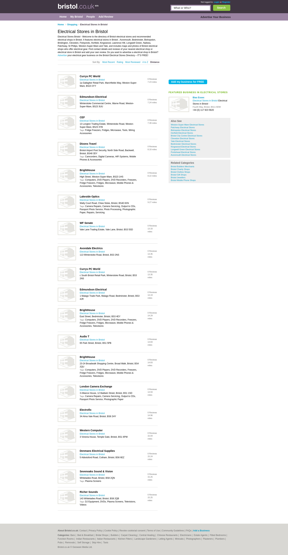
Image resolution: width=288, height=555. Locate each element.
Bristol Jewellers (178, 177)
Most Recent (108, 62)
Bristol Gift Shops (178, 175)
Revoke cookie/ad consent (132, 530)
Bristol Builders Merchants (182, 166)
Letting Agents (166, 539)
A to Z (145, 62)
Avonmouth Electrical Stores (183, 155)
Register (226, 2)
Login (216, 2)
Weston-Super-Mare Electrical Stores (187, 125)
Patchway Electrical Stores (183, 127)
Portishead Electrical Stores (183, 152)
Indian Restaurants (85, 539)
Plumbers (220, 539)
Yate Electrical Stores (180, 141)
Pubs (60, 542)
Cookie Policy (111, 530)
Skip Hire (96, 542)
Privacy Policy (95, 530)
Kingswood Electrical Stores (183, 147)
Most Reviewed (132, 62)
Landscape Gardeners (145, 539)
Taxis (105, 542)
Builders (115, 535)
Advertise (62, 55)
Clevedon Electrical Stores (183, 138)
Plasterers (208, 539)
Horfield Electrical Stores (182, 133)
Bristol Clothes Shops (180, 172)
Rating (120, 62)
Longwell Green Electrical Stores (185, 149)
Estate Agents (201, 535)
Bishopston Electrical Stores (183, 130)
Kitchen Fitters (125, 539)
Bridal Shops (102, 535)
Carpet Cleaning (129, 535)
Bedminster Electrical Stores (183, 144)
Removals (70, 542)
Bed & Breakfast (85, 535)
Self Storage (83, 542)
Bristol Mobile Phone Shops (183, 180)
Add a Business (201, 530)
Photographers (193, 539)
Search (221, 7)
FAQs (188, 530)
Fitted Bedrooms (218, 535)
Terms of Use (153, 530)
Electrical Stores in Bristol (205, 100)
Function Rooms (66, 539)
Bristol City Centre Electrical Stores (186, 136)
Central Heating (147, 535)
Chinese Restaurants (167, 535)
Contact (83, 530)
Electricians (186, 535)
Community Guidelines (173, 530)
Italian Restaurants (106, 539)
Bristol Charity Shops (180, 169)
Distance (154, 62)
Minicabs (179, 539)
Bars (72, 535)
